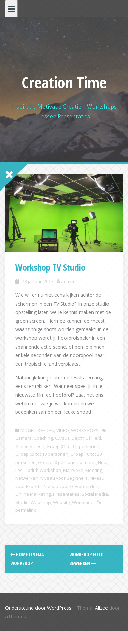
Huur (103, 462)
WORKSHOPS (85, 430)
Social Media (95, 494)
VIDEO (62, 430)
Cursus (62, 438)
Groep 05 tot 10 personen (41, 454)
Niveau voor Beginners (64, 478)
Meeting (93, 470)
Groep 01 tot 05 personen (72, 446)
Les (19, 470)
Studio (22, 502)
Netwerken (26, 478)
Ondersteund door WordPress (38, 608)
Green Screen (29, 446)
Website (61, 502)
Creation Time (64, 82)
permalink (25, 510)
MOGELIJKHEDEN (37, 430)
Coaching (43, 438)
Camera (23, 438)
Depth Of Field (86, 438)
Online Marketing (33, 494)
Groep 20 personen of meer (67, 462)
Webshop (41, 502)
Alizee (101, 608)
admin (67, 281)
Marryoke (73, 470)
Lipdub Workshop (43, 470)
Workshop (83, 502)
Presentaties (66, 494)
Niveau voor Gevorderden (71, 486)
